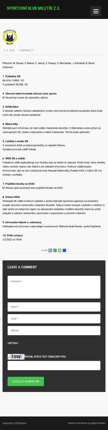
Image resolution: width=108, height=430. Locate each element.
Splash (23, 423)
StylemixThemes (98, 423)
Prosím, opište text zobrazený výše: (45, 356)
